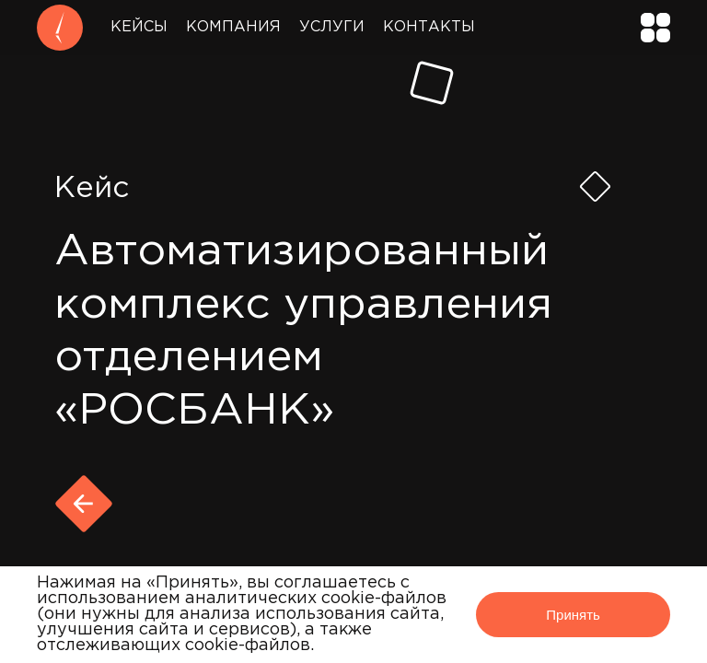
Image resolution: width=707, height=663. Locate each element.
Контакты (429, 27)
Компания (233, 27)
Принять (573, 614)
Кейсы (139, 27)
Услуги (332, 27)
